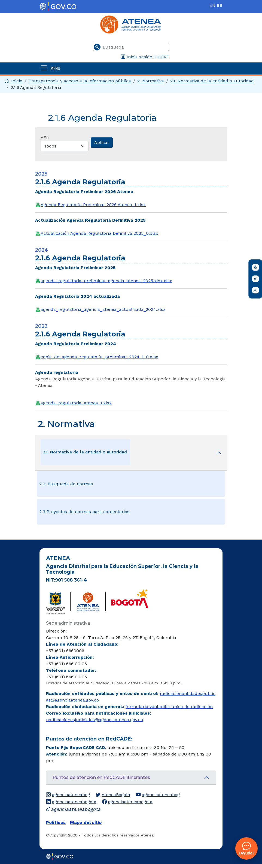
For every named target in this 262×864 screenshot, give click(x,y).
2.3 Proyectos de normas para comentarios (84, 511)
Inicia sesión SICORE (145, 56)
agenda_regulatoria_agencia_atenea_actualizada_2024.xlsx (103, 309)
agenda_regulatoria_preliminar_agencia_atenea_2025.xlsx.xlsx (106, 280)
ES (220, 5)
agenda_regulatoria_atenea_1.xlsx (76, 402)
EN (212, 5)
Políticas (56, 822)
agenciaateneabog (68, 794)
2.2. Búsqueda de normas (66, 483)
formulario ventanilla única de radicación (169, 706)
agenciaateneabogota (71, 801)
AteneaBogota (113, 794)
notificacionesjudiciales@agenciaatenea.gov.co (94, 719)
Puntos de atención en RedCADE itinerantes (101, 777)
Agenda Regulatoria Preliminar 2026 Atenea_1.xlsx (93, 204)
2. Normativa (150, 80)
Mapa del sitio (86, 822)
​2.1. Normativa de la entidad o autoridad (212, 80)
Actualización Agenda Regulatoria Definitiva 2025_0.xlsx (99, 233)
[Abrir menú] (131, 68)
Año (45, 137)
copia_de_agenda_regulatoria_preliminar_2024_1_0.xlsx (99, 356)
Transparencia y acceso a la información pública (80, 80)
